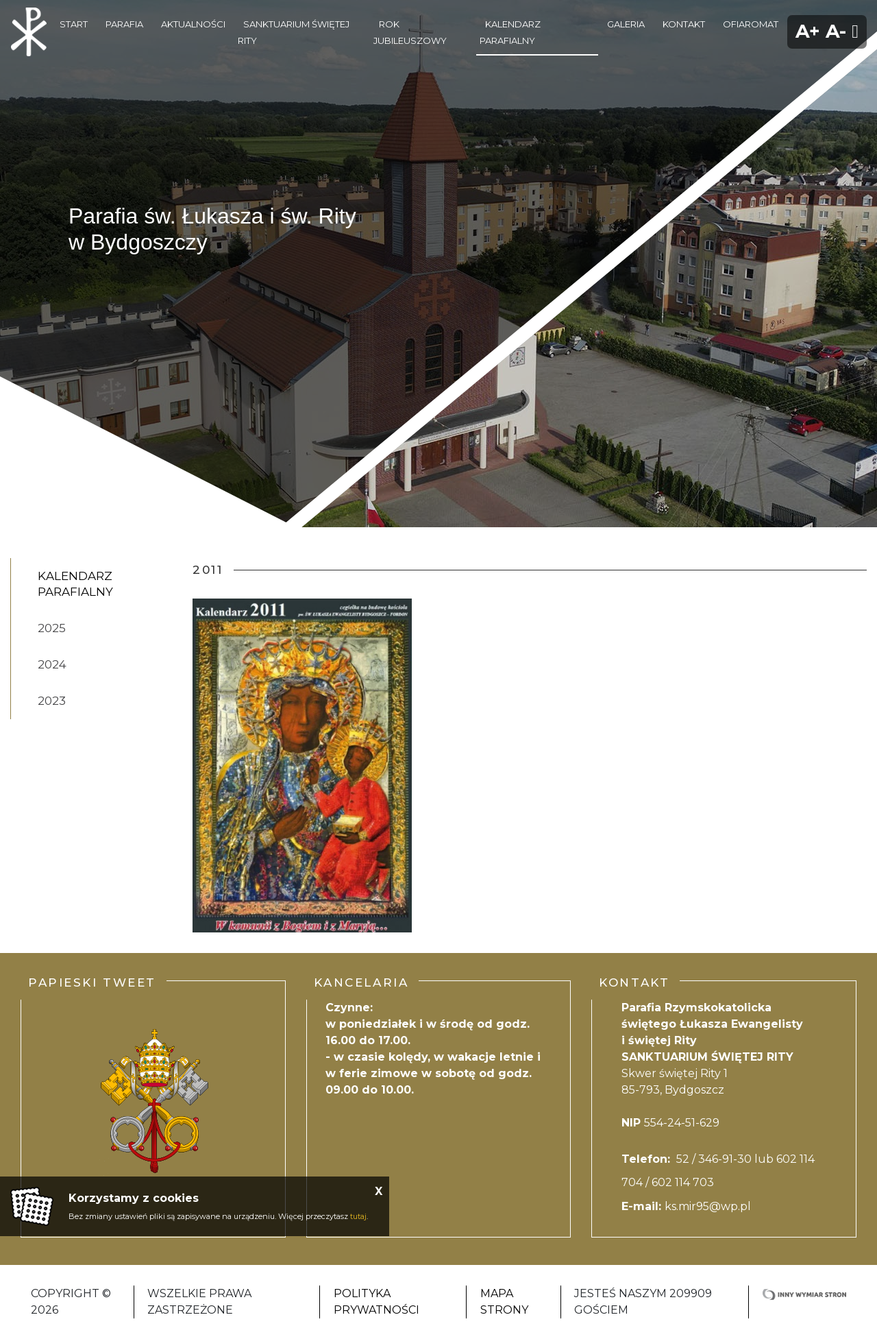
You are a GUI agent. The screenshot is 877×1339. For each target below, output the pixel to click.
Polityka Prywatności (376, 1301)
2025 (52, 628)
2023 (52, 701)
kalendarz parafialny (75, 584)
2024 (52, 664)
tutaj (358, 1216)
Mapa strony (504, 1301)
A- (836, 31)
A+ (807, 31)
